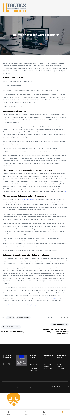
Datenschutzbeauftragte (26, 199)
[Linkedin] (68, 317)
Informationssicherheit (23, 317)
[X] (61, 317)
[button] (35, 399)
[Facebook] (58, 317)
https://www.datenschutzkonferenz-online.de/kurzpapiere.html (23, 305)
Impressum (6, 387)
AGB (30, 387)
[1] (65, 191)
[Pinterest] (64, 317)
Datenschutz (10, 317)
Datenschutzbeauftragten (49, 298)
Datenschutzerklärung (19, 387)
